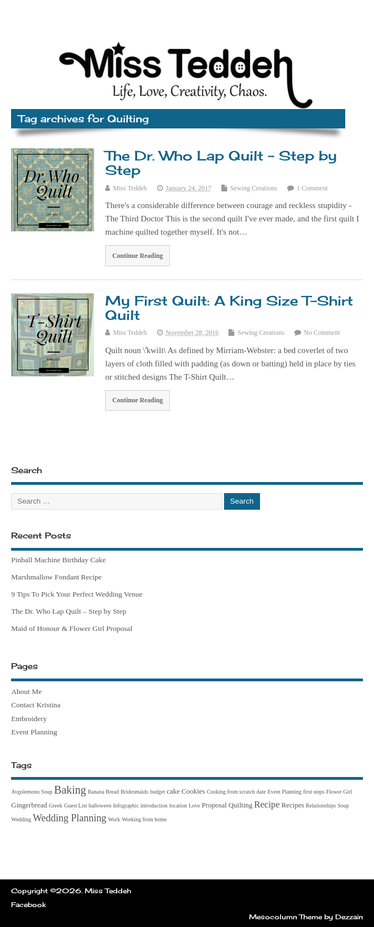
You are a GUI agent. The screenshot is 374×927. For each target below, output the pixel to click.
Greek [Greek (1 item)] (55, 805)
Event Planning (34, 732)
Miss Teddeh (130, 188)
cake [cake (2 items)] (173, 791)
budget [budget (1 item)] (157, 792)
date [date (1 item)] (261, 792)
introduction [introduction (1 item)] (154, 805)
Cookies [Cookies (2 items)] (193, 791)
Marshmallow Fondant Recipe (56, 577)
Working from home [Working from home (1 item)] (144, 819)
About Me (26, 691)
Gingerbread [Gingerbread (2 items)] (29, 805)
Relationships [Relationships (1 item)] (321, 805)
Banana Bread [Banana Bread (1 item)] (103, 792)
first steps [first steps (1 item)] (314, 792)
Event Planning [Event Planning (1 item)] (285, 792)
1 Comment (312, 188)
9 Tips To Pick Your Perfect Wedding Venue (76, 594)
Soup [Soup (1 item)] (343, 805)
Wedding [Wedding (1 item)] (21, 819)
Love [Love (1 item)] (194, 805)
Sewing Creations (253, 188)
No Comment (322, 332)
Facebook (28, 904)
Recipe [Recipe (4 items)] (266, 804)
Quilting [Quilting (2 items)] (240, 805)
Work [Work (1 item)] (114, 819)
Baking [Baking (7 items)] (70, 790)
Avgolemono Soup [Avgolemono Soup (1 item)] (32, 792)
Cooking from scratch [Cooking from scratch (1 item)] (231, 792)
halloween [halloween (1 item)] (100, 805)
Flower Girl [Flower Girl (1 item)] (339, 792)
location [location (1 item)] (178, 805)
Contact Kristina (35, 705)
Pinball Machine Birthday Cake (58, 560)
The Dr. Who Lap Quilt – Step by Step (221, 162)
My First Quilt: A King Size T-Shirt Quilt (229, 307)
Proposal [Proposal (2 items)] (214, 805)
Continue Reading (137, 256)
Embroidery (28, 718)
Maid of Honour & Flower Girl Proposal (71, 628)
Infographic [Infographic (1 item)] (126, 805)
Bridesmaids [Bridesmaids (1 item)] (134, 792)
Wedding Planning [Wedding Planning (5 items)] (69, 818)
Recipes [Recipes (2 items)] (293, 805)
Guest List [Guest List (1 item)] (75, 805)
